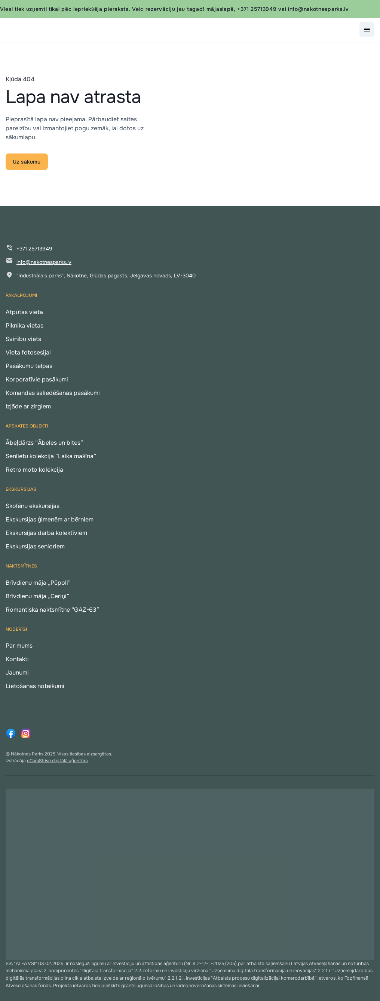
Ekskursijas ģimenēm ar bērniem (50, 519)
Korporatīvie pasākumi (37, 379)
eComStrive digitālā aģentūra (57, 761)
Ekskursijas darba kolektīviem (46, 533)
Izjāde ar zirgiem (28, 406)
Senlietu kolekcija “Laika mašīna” (51, 456)
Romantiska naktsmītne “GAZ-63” (52, 610)
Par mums (19, 645)
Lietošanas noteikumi (35, 686)
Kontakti (17, 659)
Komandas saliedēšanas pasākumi (53, 393)
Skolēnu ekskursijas (32, 506)
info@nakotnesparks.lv (43, 262)
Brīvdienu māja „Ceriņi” (37, 596)
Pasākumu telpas (29, 366)
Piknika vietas (24, 325)
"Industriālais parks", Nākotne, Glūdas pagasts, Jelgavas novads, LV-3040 (106, 275)
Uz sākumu (27, 161)
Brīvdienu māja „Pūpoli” (38, 583)
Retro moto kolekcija (34, 470)
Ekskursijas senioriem (35, 546)
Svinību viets (23, 339)
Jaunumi (17, 672)
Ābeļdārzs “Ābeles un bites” (44, 443)
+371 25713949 (34, 248)
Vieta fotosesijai (28, 352)
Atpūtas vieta (24, 312)
